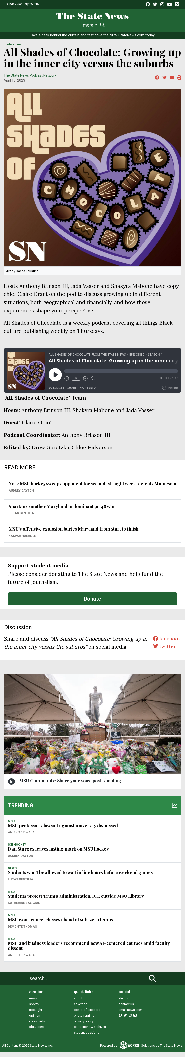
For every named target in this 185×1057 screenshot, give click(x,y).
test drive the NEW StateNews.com (115, 40)
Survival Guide (62, 25)
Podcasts (115, 25)
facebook (166, 643)
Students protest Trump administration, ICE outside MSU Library (76, 901)
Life (24, 25)
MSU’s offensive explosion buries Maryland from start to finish (73, 534)
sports (34, 1009)
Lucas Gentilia (21, 518)
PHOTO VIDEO (12, 49)
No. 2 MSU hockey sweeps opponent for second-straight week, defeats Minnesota (92, 489)
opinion (34, 1020)
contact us (126, 1009)
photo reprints (84, 1020)
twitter (163, 651)
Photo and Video (143, 25)
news (33, 1003)
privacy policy (83, 1026)
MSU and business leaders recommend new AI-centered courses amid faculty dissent (89, 950)
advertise (80, 1009)
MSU (11, 826)
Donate (92, 604)
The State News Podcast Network (30, 80)
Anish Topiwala (21, 837)
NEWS (12, 873)
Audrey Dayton (21, 495)
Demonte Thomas (22, 931)
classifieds (37, 1026)
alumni (123, 1003)
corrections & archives (90, 1032)
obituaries (36, 1032)
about (78, 1003)
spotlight (35, 1015)
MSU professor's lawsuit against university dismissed (63, 830)
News (11, 25)
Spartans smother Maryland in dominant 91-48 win (61, 511)
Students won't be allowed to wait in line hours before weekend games (80, 878)
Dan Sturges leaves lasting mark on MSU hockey (58, 854)
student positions (86, 1037)
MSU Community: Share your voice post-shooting (70, 786)
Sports (38, 25)
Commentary (91, 25)
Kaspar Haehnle (22, 541)
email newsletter (130, 1015)
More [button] (166, 25)
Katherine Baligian (24, 908)
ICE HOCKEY (17, 849)
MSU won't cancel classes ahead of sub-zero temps (60, 925)
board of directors (87, 1015)
